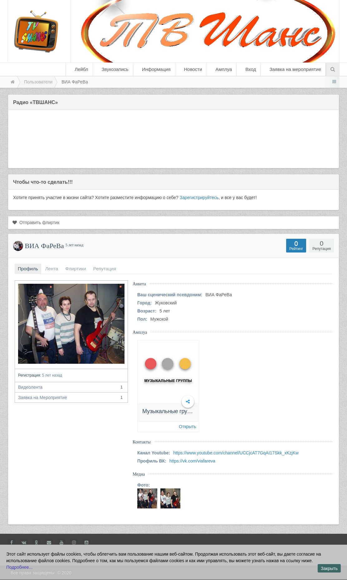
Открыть (187, 426)
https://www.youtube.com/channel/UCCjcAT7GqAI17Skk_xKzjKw (236, 452)
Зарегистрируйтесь (199, 197)
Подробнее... (19, 567)
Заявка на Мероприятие (71, 397)
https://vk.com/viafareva (192, 460)
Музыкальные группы (169, 411)
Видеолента (71, 387)
